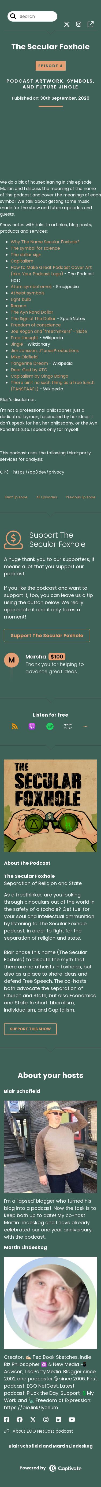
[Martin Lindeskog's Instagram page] (49, 1420)
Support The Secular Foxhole (47, 635)
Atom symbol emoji (31, 287)
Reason (18, 306)
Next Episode (16, 497)
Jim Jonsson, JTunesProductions (45, 350)
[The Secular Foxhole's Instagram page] (78, 24)
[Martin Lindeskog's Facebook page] (10, 1420)
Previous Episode (81, 497)
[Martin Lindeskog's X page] (36, 1420)
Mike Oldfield (24, 357)
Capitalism (22, 261)
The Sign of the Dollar (33, 319)
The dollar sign (26, 255)
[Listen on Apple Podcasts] (32, 726)
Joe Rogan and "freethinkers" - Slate (49, 331)
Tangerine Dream (29, 363)
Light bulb (21, 299)
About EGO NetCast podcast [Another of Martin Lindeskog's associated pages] (38, 1431)
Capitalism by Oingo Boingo (39, 376)
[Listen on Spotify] (50, 726)
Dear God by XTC (29, 370)
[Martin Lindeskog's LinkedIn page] (62, 1420)
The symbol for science (35, 248)
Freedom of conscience (36, 325)
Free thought (24, 338)
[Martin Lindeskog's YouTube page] (75, 1420)
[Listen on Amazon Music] (68, 726)
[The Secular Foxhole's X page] (66, 24)
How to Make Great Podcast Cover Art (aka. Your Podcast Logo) (51, 270)
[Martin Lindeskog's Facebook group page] (23, 1420)
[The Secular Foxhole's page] (90, 24)
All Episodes (46, 497)
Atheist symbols (27, 293)
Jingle (17, 344)
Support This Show (30, 1029)
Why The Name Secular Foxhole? (45, 242)
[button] (85, 726)
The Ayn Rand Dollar (32, 312)
